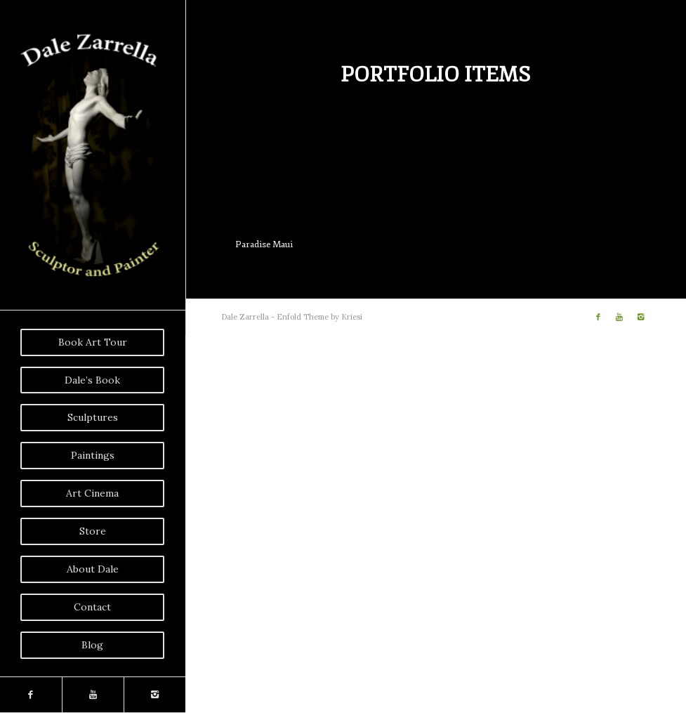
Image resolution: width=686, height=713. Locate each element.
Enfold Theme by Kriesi (319, 317)
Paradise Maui (264, 244)
